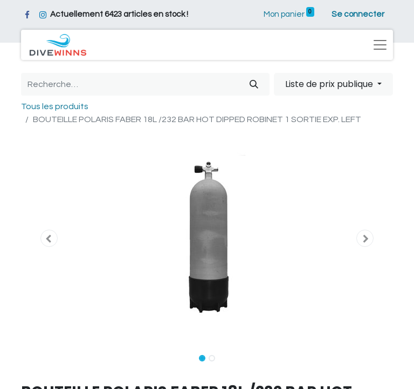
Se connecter (358, 14)
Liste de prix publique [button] (330, 84)
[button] (49, 238)
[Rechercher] (254, 84)
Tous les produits (54, 106)
